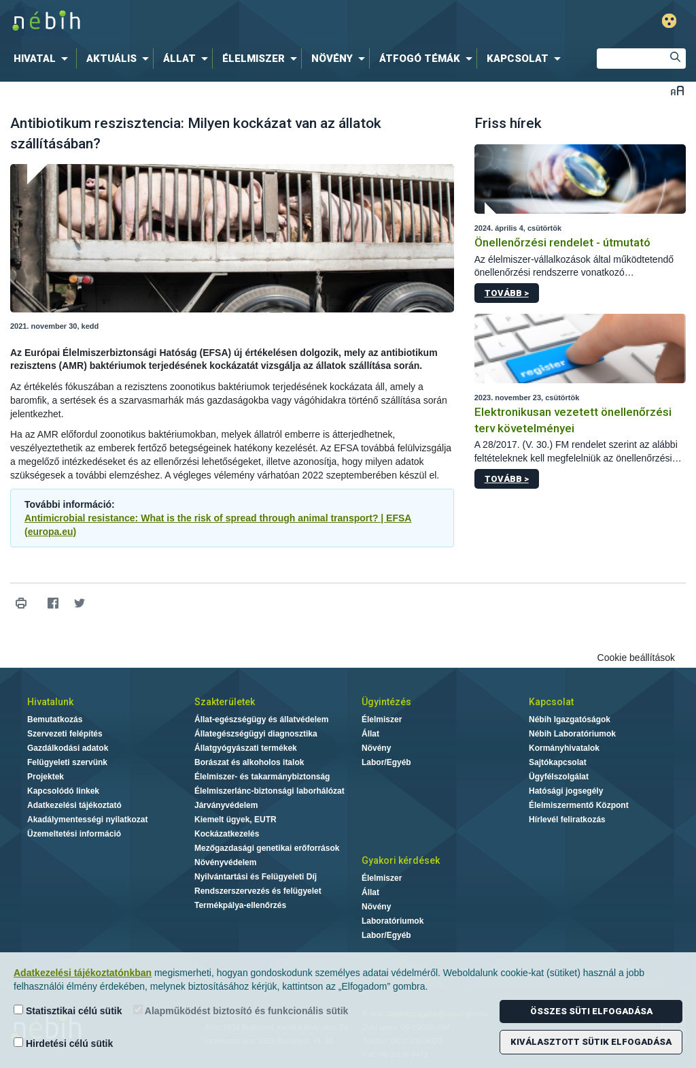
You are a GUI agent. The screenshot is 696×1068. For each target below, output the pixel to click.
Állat (370, 734)
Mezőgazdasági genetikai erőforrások (266, 848)
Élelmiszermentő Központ (579, 805)
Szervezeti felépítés (65, 734)
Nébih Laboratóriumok (572, 734)
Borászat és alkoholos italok (249, 762)
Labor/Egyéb (386, 762)
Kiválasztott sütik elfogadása (591, 1042)
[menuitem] (43, 58)
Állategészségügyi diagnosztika (255, 734)
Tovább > (507, 293)
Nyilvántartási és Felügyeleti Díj (255, 876)
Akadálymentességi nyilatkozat (87, 819)
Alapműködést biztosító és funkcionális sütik (241, 1010)
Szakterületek (224, 701)
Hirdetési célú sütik (63, 1043)
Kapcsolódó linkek (63, 791)
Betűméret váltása (677, 90)
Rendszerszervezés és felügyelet (257, 891)
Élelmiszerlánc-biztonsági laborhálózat (269, 791)
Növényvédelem (225, 862)
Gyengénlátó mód (669, 21)
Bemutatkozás (54, 719)
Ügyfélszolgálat (559, 776)
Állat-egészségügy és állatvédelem (261, 719)
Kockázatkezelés (226, 834)
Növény (376, 748)
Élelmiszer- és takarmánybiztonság (262, 776)
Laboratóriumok (392, 921)
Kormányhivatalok (564, 748)
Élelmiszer (382, 719)
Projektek (45, 776)
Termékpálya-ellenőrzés (240, 905)
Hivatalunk (50, 701)
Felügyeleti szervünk (67, 762)
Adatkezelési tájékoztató (74, 805)
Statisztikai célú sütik (68, 1010)
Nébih (206, 21)
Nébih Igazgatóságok (569, 719)
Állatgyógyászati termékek (245, 748)
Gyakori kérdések (401, 860)
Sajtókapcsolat (558, 762)
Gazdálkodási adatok (67, 748)
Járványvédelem (226, 805)
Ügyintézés (386, 701)
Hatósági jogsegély (566, 791)
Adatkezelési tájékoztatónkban (83, 972)
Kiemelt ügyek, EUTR (235, 819)
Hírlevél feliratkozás (567, 819)
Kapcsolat (551, 701)
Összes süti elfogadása (591, 1011)
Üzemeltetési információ (74, 834)
